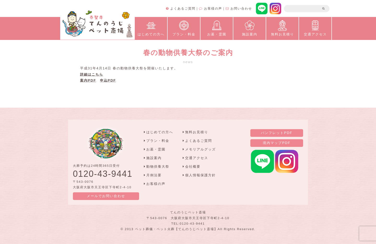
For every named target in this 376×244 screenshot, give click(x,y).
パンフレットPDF (276, 133)
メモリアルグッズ (200, 149)
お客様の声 (210, 8)
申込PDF (108, 80)
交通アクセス (315, 27)
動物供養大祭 (157, 166)
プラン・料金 (183, 27)
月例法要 (154, 175)
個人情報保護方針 (200, 175)
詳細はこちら (91, 74)
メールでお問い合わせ (106, 196)
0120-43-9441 (102, 174)
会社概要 (192, 166)
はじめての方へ (151, 27)
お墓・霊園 (216, 27)
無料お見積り (282, 27)
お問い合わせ (239, 8)
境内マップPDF (276, 143)
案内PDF (88, 80)
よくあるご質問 (181, 8)
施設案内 (249, 27)
